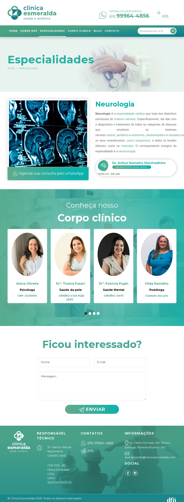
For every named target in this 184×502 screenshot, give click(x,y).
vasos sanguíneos (138, 140)
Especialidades (28, 68)
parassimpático (155, 135)
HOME (11, 68)
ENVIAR (92, 409)
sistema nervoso (124, 119)
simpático (175, 135)
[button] (85, 313)
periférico (122, 135)
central (110, 135)
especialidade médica (131, 113)
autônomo (138, 135)
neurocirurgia (127, 151)
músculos (127, 145)
